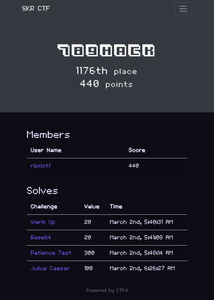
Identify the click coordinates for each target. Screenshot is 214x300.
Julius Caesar (50, 268)
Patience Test (51, 253)
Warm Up (43, 222)
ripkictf (41, 166)
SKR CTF (36, 8)
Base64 (41, 238)
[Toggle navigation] (183, 9)
